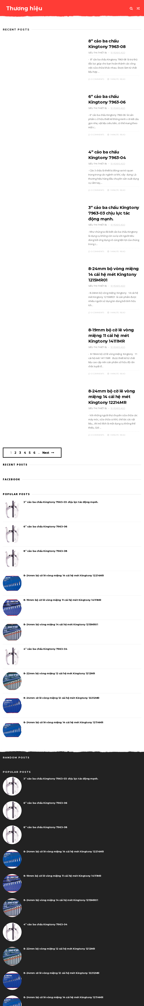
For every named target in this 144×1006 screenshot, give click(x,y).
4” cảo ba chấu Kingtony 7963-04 (45, 626)
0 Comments (89, 74)
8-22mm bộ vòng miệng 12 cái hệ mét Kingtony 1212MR (59, 650)
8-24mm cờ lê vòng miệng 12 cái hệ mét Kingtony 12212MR (61, 675)
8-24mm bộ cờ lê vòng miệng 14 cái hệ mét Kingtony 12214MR (105, 378)
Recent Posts (16, 29)
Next (46, 430)
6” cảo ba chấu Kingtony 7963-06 (45, 504)
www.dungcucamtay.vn (31, 1001)
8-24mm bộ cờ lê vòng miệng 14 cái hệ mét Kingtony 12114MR (63, 699)
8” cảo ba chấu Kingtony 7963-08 (45, 528)
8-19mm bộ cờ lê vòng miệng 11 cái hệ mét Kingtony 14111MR (105, 322)
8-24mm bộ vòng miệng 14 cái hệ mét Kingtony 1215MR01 (110, 265)
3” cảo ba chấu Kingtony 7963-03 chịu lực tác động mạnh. (109, 209)
